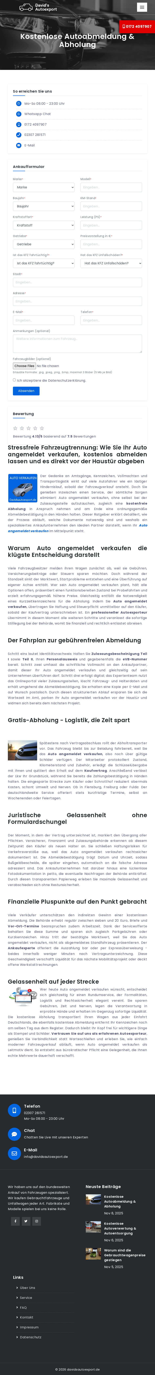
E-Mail (29, 145)
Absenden (26, 391)
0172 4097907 (137, 26)
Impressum (29, 1326)
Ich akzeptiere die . (51, 380)
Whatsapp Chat (37, 114)
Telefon (87, 312)
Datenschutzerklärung (67, 380)
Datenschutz (31, 1336)
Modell (86, 179)
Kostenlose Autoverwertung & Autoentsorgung (120, 1228)
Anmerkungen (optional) (31, 331)
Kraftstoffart (23, 217)
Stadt (17, 274)
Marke (18, 179)
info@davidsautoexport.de (46, 1156)
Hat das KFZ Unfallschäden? (102, 255)
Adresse (19, 293)
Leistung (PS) (91, 217)
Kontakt (27, 1316)
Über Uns (27, 1287)
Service (26, 1297)
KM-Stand (88, 198)
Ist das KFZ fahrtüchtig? (31, 255)
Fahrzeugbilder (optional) (32, 359)
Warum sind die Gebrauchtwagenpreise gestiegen (125, 1255)
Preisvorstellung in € (96, 236)
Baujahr (19, 198)
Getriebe (20, 236)
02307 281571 (35, 135)
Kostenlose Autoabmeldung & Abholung (120, 1201)
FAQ (23, 1307)
